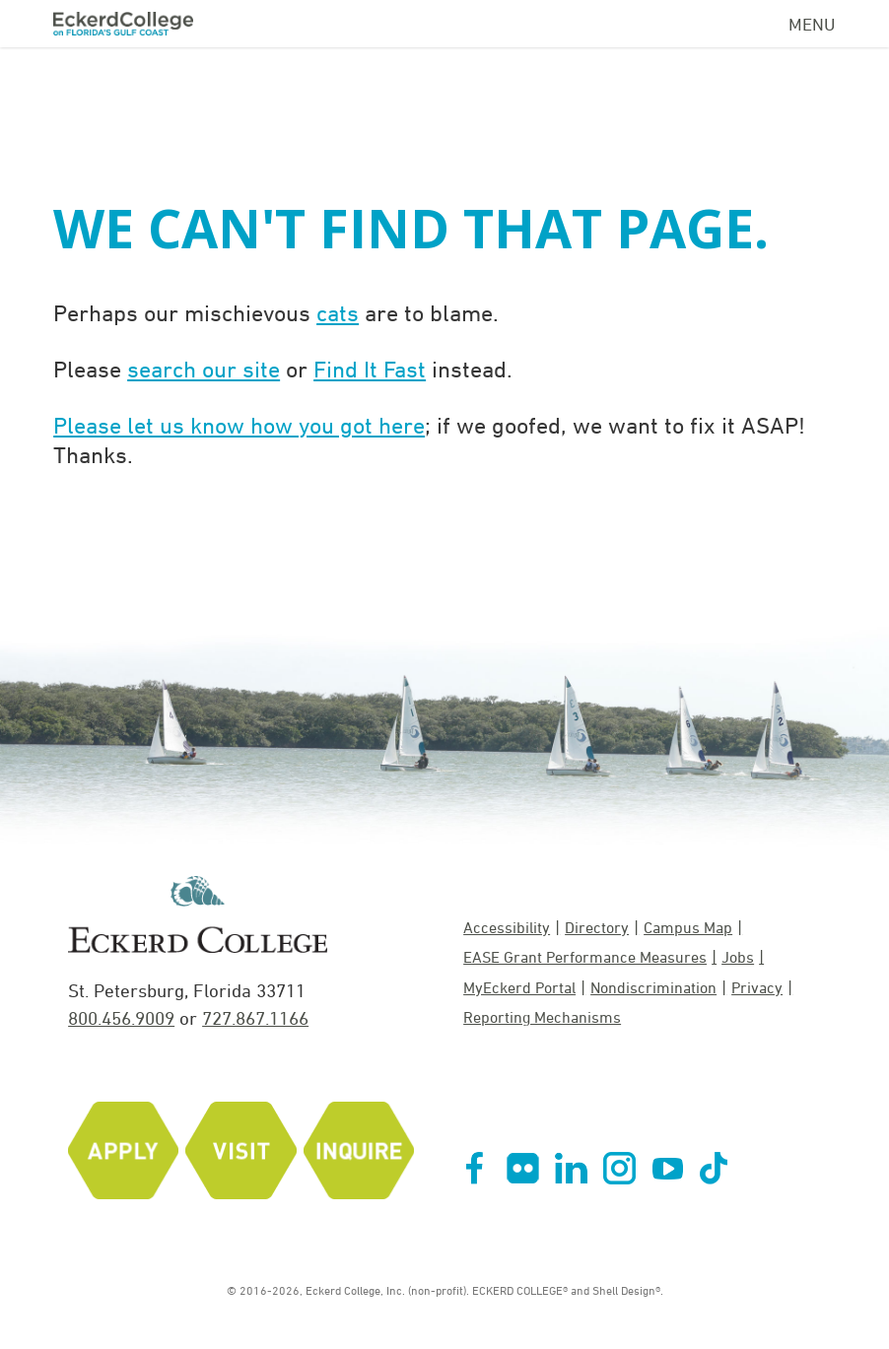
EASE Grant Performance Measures (585, 957)
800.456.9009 (121, 1018)
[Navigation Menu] (812, 21)
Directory (597, 927)
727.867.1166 (255, 1018)
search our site (203, 368)
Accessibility (506, 927)
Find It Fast (369, 368)
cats (337, 312)
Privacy (757, 987)
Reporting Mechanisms (542, 1017)
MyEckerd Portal (519, 987)
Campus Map (688, 927)
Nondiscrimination (653, 987)
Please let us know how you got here (239, 425)
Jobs (737, 957)
